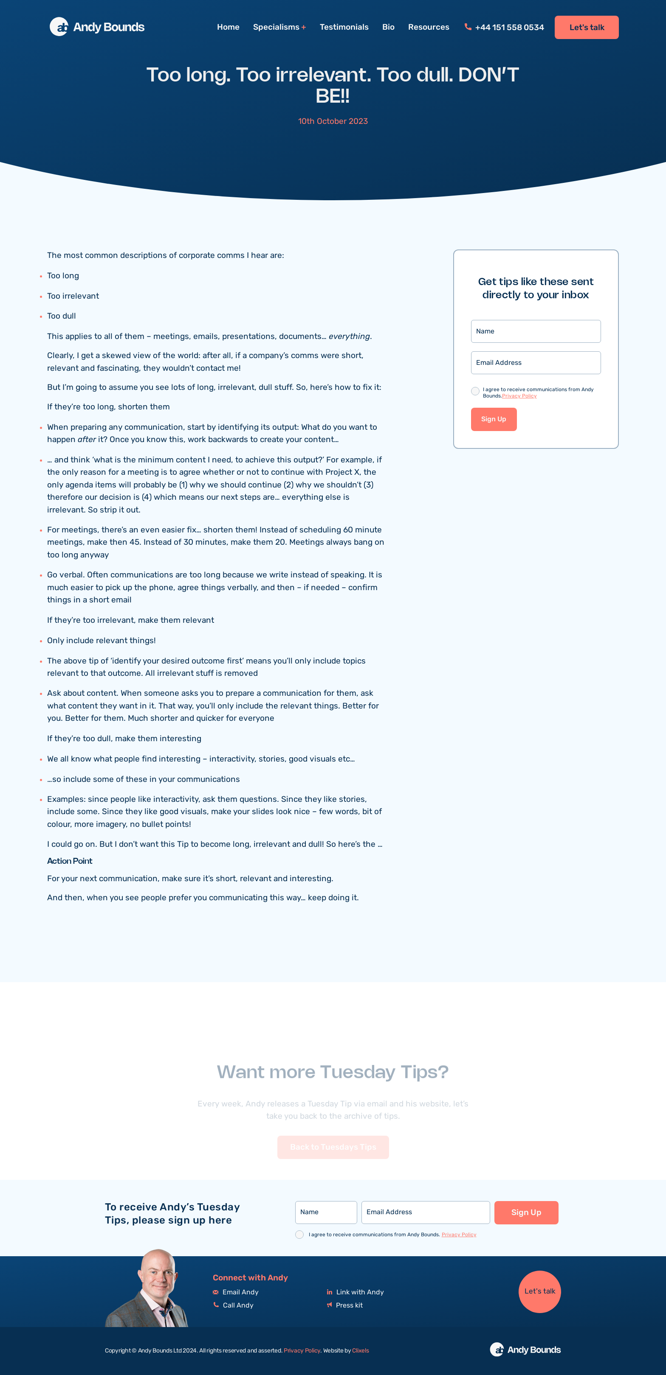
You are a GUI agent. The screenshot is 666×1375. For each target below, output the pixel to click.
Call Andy (233, 1305)
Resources (428, 27)
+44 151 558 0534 (504, 27)
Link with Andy (355, 1292)
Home (228, 27)
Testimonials (344, 27)
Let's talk (587, 27)
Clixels (360, 1350)
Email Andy (236, 1292)
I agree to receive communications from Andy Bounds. (538, 393)
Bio (388, 27)
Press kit (345, 1305)
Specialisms (276, 27)
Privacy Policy (519, 396)
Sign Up (493, 419)
